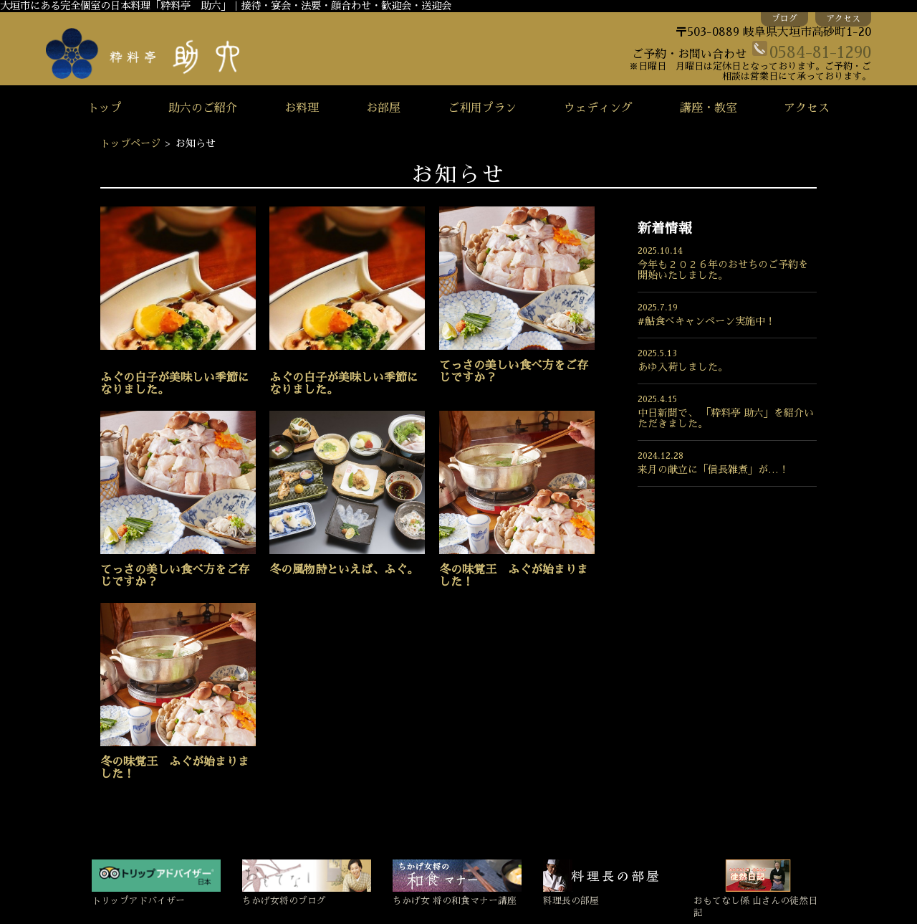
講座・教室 (708, 108)
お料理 (301, 108)
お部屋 (383, 108)
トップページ (130, 143)
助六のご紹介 (202, 108)
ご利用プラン (482, 108)
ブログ (784, 18)
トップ (104, 108)
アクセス (843, 18)
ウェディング (598, 108)
